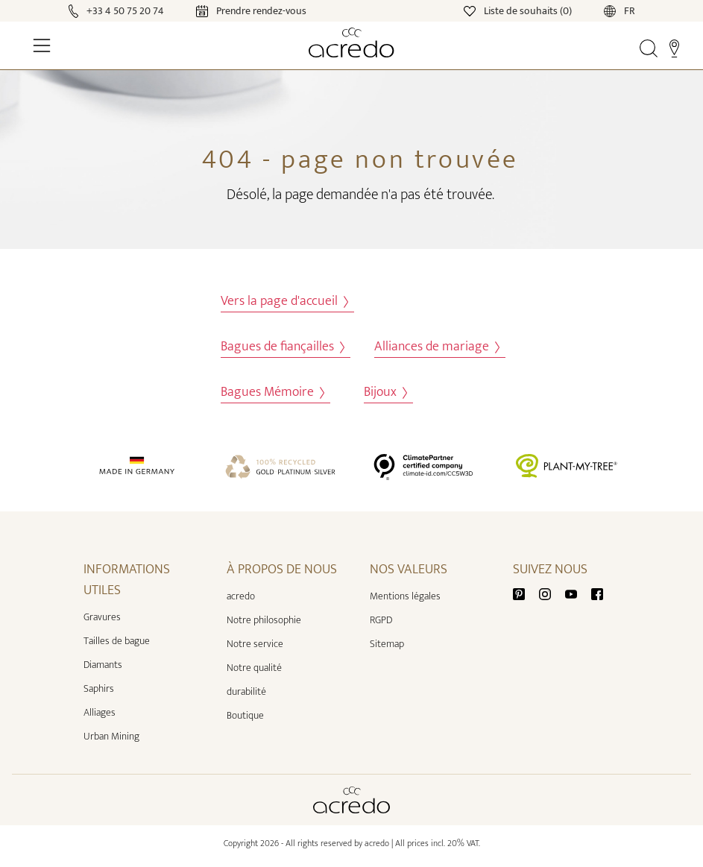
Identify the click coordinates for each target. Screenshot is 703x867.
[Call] (118, 10)
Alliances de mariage (436, 347)
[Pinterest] (525, 593)
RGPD (381, 619)
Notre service (255, 643)
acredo (241, 596)
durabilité (246, 691)
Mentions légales (405, 596)
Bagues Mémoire (272, 392)
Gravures (102, 616)
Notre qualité (254, 667)
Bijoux (385, 392)
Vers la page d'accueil (284, 301)
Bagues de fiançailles (282, 347)
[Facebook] (597, 593)
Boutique (245, 715)
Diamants (102, 664)
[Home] (351, 42)
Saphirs (98, 688)
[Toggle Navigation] (42, 45)
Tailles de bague (116, 640)
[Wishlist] (519, 10)
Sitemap (387, 643)
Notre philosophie (264, 619)
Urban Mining (111, 736)
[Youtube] (577, 593)
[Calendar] (236, 10)
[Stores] (674, 48)
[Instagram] (551, 593)
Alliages (99, 712)
